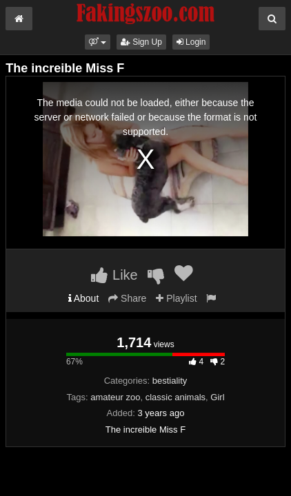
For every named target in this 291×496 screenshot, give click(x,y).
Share (127, 298)
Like (114, 274)
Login (191, 42)
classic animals (175, 397)
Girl (217, 397)
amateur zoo (115, 397)
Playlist (176, 298)
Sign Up (141, 42)
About (83, 298)
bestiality (170, 380)
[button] (97, 42)
